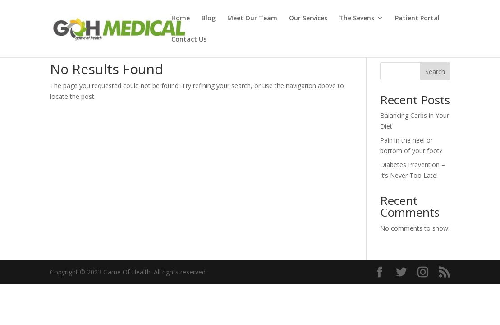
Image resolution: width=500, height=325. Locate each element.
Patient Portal (417, 18)
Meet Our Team (252, 18)
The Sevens (356, 18)
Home (180, 18)
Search (435, 71)
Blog (209, 18)
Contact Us (188, 39)
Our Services (308, 18)
